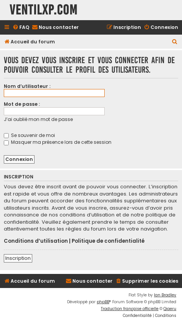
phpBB (103, 302)
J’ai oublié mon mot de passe (38, 119)
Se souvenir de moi (29, 135)
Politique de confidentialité (108, 241)
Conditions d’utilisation (36, 241)
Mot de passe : (22, 104)
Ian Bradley (165, 295)
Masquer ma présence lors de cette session (57, 142)
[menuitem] (21, 27)
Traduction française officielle (129, 309)
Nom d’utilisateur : (27, 86)
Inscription (18, 258)
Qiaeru (169, 309)
